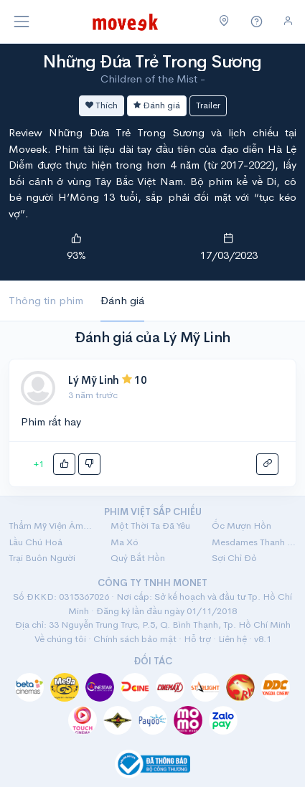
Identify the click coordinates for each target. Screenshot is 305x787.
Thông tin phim (46, 300)
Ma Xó (125, 542)
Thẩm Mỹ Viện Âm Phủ (51, 525)
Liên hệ (232, 639)
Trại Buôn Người (42, 558)
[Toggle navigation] (21, 21)
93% (76, 255)
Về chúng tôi (60, 639)
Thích (101, 105)
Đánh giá (156, 105)
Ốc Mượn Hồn (241, 525)
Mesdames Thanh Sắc (254, 542)
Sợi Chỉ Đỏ (234, 558)
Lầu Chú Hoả (35, 542)
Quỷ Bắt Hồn (138, 558)
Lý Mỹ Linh (93, 380)
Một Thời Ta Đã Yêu (150, 525)
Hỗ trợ (197, 639)
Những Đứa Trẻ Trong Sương (152, 61)
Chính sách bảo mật (135, 639)
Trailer (208, 105)
